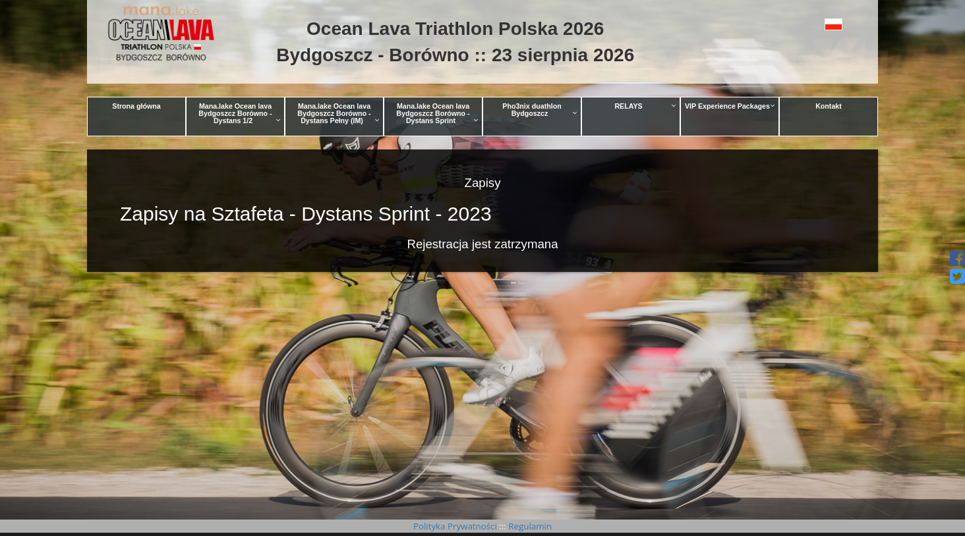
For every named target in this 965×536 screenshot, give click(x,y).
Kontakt (828, 106)
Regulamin (529, 526)
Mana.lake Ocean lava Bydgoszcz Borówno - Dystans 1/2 (239, 113)
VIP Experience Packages (730, 106)
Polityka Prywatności (456, 526)
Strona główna (136, 106)
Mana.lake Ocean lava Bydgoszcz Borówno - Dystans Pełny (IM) (338, 113)
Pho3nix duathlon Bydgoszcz (539, 109)
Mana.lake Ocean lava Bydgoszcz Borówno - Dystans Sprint (437, 113)
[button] (803, 24)
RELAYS (645, 106)
